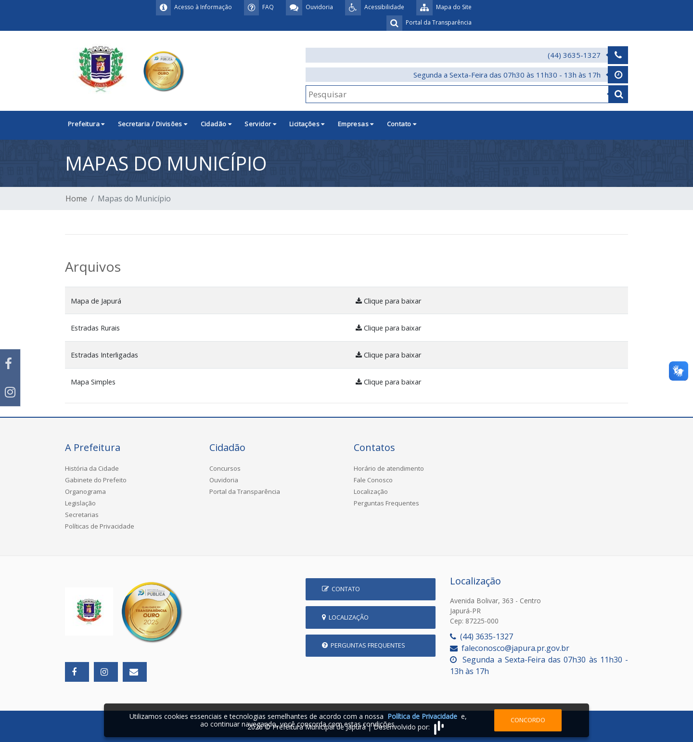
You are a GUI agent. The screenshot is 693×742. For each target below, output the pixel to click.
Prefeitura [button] (86, 123)
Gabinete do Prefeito (96, 480)
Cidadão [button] (216, 123)
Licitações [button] (307, 123)
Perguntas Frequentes (386, 503)
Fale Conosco (373, 480)
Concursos (225, 468)
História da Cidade (92, 468)
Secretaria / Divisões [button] (153, 123)
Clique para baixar (388, 300)
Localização (371, 491)
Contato (341, 588)
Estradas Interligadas (104, 354)
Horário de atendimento (389, 468)
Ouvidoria (223, 480)
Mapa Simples (93, 381)
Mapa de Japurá (96, 300)
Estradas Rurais (95, 327)
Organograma (85, 491)
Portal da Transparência (244, 491)
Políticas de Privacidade (99, 526)
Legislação (80, 503)
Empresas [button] (356, 123)
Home (76, 198)
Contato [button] (402, 123)
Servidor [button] (260, 123)
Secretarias (82, 514)
